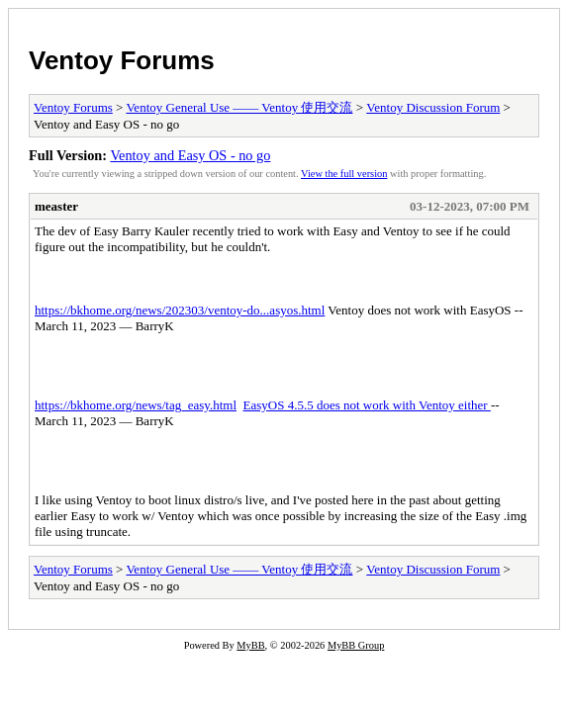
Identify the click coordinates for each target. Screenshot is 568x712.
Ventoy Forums (122, 60)
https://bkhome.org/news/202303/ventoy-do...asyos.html (180, 310)
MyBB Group (356, 645)
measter (56, 206)
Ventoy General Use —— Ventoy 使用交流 (239, 107)
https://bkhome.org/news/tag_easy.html (136, 405)
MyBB (250, 645)
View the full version (344, 173)
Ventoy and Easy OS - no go (190, 155)
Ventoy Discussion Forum (433, 107)
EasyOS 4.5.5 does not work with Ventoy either (367, 405)
